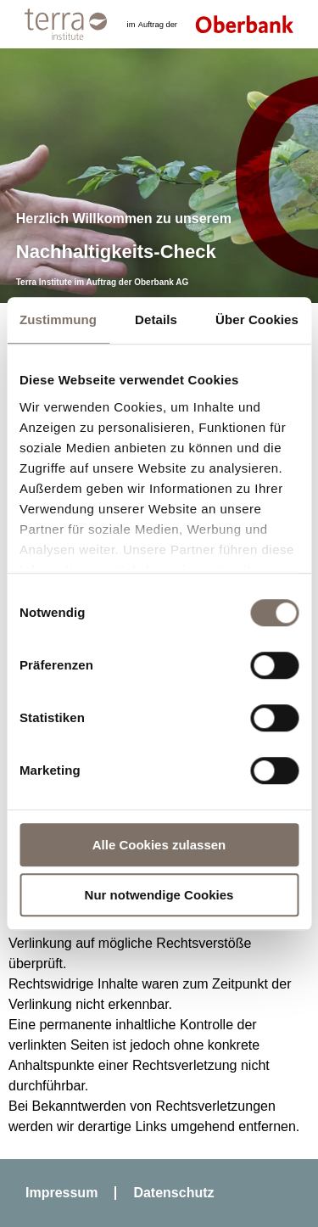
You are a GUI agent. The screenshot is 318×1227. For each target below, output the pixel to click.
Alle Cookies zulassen (159, 845)
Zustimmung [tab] (58, 319)
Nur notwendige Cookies (159, 895)
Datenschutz (173, 1192)
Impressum (61, 1192)
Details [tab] (156, 319)
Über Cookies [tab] (256, 319)
